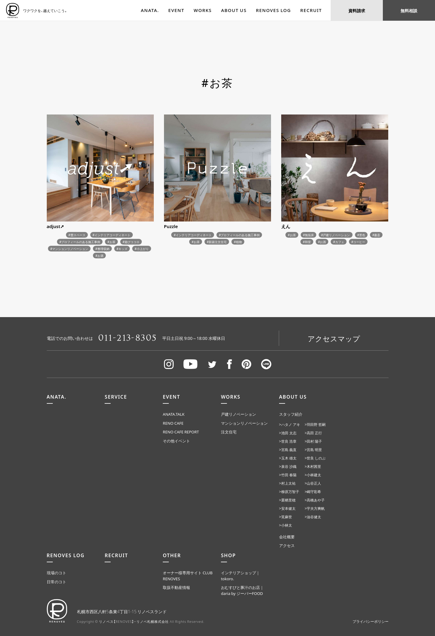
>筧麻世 (285, 516)
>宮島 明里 (313, 449)
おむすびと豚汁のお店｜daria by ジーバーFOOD (242, 590)
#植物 (238, 241)
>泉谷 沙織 (287, 466)
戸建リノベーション (238, 414)
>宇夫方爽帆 (315, 508)
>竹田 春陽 (287, 474)
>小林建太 (313, 474)
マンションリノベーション (244, 423)
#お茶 (111, 241)
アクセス (287, 545)
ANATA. (150, 10)
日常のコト (56, 581)
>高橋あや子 (315, 500)
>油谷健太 (313, 516)
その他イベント (176, 441)
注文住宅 (229, 432)
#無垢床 (308, 235)
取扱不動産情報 (176, 587)
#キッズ (122, 248)
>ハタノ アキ (289, 424)
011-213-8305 (127, 338)
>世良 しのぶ (315, 458)
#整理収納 (102, 248)
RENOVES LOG (273, 10)
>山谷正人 (313, 483)
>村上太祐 (287, 483)
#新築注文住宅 (217, 241)
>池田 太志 (287, 432)
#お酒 (99, 255)
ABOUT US (233, 10)
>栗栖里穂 (287, 500)
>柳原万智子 (289, 491)
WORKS (203, 10)
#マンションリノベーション (69, 248)
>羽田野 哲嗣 (315, 424)
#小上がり (141, 248)
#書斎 (376, 235)
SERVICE (116, 396)
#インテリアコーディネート (111, 235)
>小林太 (285, 525)
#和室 (307, 241)
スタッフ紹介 (290, 414)
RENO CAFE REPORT (181, 432)
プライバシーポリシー (371, 621)
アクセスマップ (334, 338)
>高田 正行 (313, 432)
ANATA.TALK (173, 414)
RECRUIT (311, 10)
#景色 (361, 235)
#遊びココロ (131, 241)
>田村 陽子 (313, 441)
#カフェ (338, 241)
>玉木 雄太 (287, 458)
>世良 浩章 (287, 441)
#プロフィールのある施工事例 (79, 241)
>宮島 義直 (287, 449)
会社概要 (287, 536)
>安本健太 (287, 508)
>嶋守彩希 (313, 491)
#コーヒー (358, 241)
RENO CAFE (173, 423)
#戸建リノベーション (335, 235)
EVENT (176, 10)
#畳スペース (76, 235)
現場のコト (56, 572)
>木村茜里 (313, 466)
